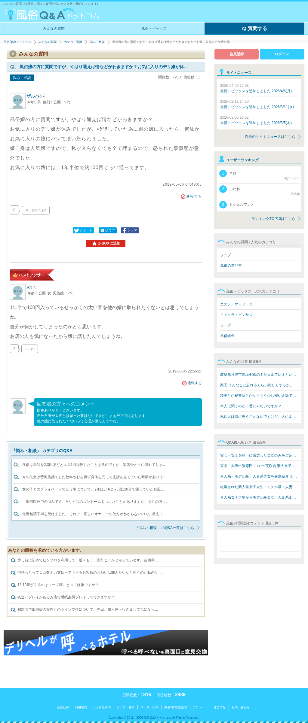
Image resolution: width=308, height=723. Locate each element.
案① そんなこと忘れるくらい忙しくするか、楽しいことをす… (260, 385)
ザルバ (36, 96)
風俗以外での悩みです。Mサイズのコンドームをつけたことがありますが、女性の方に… (96, 502)
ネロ (259, 175)
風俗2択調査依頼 (175, 707)
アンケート (200, 707)
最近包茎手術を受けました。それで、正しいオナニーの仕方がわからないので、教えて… (94, 514)
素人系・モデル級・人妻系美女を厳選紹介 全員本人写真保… (260, 476)
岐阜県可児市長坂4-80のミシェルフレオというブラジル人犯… (260, 374)
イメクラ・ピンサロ (236, 315)
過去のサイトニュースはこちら (270, 137)
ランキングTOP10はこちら (273, 219)
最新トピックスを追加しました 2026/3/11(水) (257, 104)
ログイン (282, 54)
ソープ (225, 255)
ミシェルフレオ (236, 204)
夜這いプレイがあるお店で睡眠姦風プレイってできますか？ (63, 597)
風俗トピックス (154, 28)
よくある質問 (102, 707)
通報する (191, 196)
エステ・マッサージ (236, 304)
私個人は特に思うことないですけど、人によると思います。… (260, 417)
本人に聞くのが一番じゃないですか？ (251, 406)
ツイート (83, 230)
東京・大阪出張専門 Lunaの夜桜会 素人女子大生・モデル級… (260, 466)
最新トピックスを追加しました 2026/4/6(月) (256, 88)
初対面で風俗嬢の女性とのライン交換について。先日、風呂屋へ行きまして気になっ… (84, 610)
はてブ (107, 230)
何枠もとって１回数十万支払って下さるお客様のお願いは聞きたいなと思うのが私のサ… (86, 573)
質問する (254, 29)
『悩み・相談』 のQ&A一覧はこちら (164, 528)
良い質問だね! (35, 210)
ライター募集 (125, 707)
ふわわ (259, 190)
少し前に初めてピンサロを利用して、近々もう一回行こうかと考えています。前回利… (84, 560)
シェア (129, 230)
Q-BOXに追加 (105, 244)
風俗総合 (227, 336)
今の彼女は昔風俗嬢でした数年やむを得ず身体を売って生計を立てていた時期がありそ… (94, 477)
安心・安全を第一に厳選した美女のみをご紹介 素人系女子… (260, 455)
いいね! (30, 349)
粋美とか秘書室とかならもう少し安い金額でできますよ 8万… (260, 395)
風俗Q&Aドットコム (17, 42)
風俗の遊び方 (231, 265)
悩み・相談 (97, 42)
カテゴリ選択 (73, 42)
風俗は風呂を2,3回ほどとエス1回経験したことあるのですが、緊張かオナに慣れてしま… (94, 465)
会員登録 (236, 54)
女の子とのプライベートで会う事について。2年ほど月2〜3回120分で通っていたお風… (93, 489)
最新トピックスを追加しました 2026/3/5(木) (256, 120)
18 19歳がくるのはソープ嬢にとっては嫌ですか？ (55, 585)
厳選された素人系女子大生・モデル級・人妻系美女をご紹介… (260, 487)
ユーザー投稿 (149, 707)
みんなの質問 (54, 28)
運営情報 (220, 707)
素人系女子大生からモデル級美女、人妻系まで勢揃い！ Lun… (260, 497)
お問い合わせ (241, 707)
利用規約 (81, 707)
